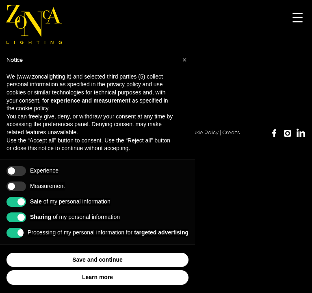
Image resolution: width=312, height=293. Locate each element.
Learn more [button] (97, 277)
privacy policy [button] (124, 84)
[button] (184, 59)
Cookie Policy (202, 133)
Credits (231, 133)
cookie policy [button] (32, 108)
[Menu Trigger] (297, 17)
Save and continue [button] (97, 259)
